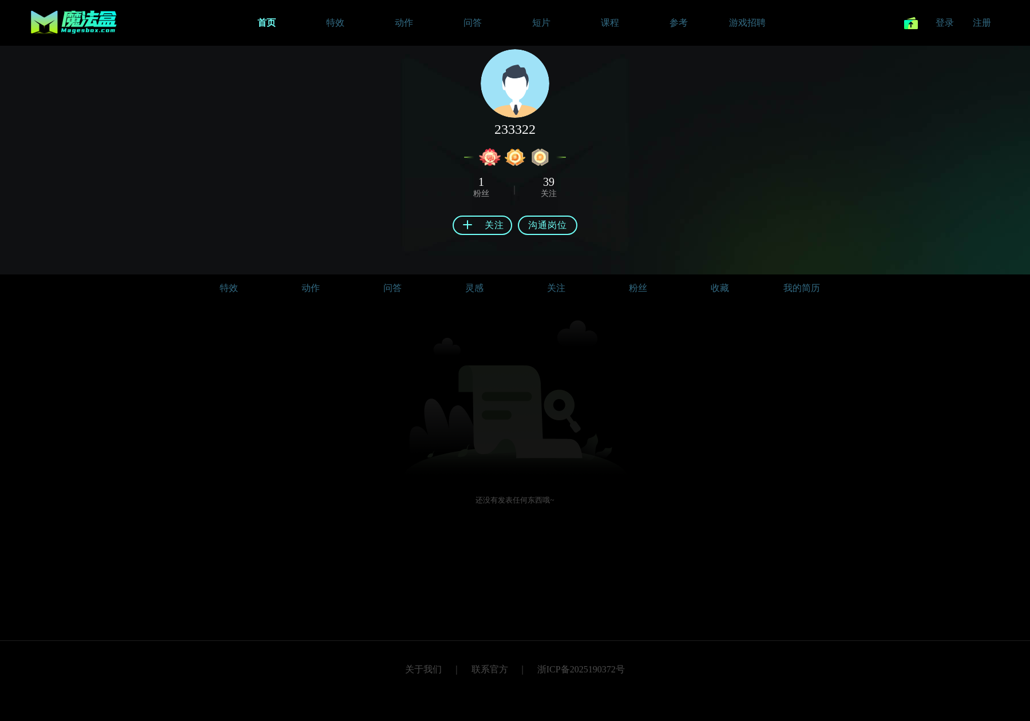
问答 (392, 288)
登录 (945, 22)
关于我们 (423, 669)
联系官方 (490, 669)
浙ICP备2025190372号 (581, 669)
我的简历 (801, 288)
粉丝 (638, 288)
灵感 (474, 288)
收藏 (720, 288)
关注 (556, 288)
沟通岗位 (547, 225)
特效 (229, 288)
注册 (982, 22)
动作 (311, 288)
